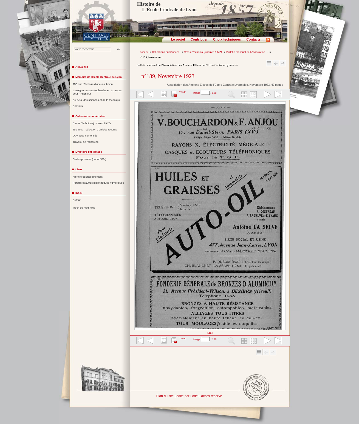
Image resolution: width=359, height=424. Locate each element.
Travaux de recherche (85, 141)
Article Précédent (276, 63)
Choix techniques (227, 39)
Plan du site (165, 396)
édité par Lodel (187, 396)
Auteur (77, 199)
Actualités (81, 66)
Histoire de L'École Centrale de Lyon (167, 6)
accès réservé (211, 396)
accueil (144, 51)
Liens (78, 169)
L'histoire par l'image (88, 151)
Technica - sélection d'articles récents (95, 129)
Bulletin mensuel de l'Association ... (247, 51)
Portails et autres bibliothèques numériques (98, 182)
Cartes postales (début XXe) (89, 159)
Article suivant (283, 63)
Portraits (78, 105)
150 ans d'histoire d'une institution (93, 84)
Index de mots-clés (84, 207)
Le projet (178, 39)
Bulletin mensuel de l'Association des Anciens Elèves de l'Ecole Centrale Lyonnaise (187, 65)
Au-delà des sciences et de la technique (97, 99)
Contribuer (199, 39)
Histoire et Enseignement (88, 176)
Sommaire (269, 63)
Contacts (253, 39)
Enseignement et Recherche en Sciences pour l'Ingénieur (97, 92)
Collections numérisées (166, 51)
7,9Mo (182, 92)
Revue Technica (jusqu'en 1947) (203, 51)
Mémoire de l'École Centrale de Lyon (98, 76)
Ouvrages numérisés (85, 135)
